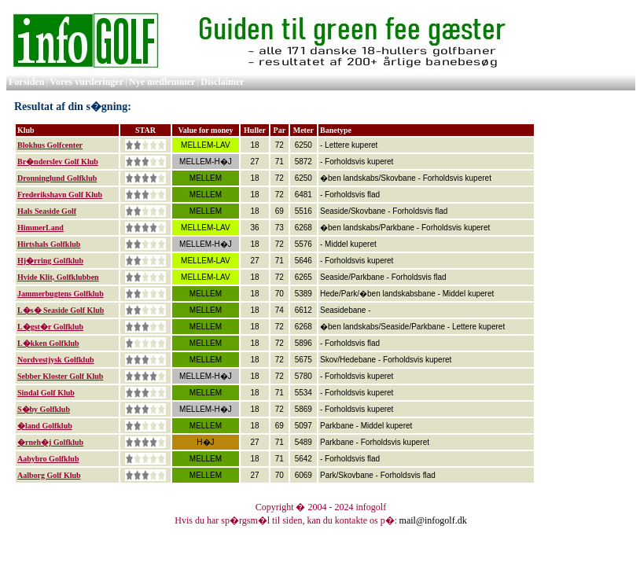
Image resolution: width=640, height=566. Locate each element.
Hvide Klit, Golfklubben (58, 277)
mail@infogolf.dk (433, 520)
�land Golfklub (44, 425)
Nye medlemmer (162, 81)
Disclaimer (222, 81)
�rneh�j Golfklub (50, 442)
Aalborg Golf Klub (49, 475)
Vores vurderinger (86, 81)
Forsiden (26, 81)
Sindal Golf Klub (46, 392)
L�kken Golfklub (48, 343)
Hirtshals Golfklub (48, 244)
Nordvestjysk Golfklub (55, 359)
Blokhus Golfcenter (50, 145)
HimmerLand (40, 227)
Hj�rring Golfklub (50, 260)
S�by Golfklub (43, 409)
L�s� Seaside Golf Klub (60, 310)
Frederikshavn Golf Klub (59, 194)
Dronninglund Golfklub (57, 178)
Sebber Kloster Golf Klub (60, 376)
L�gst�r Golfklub (50, 326)
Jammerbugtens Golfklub (60, 293)
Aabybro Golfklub (48, 458)
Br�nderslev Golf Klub (57, 161)
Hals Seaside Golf (46, 211)
